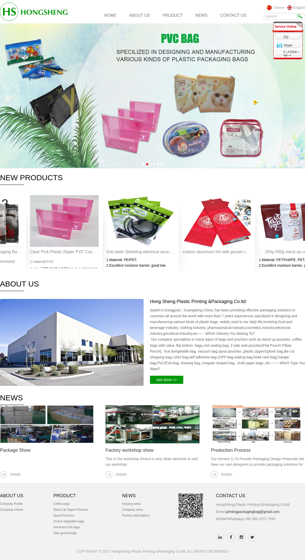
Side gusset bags (65, 533)
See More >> (166, 380)
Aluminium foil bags (66, 527)
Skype (288, 45)
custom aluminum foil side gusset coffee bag (216, 252)
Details (15, 474)
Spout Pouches (63, 515)
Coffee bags (61, 504)
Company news (132, 509)
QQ (286, 37)
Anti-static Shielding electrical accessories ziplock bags (140, 252)
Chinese (278, 7)
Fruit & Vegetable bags (68, 521)
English (299, 8)
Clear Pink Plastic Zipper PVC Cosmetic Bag (64, 252)
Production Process (231, 450)
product (173, 15)
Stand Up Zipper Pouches (70, 509)
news (201, 15)
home (110, 15)
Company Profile (11, 504)
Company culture (11, 509)
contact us (233, 15)
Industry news (131, 504)
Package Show (15, 450)
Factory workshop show (129, 450)
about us (139, 15)
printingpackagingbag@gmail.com (253, 512)
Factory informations (136, 515)
